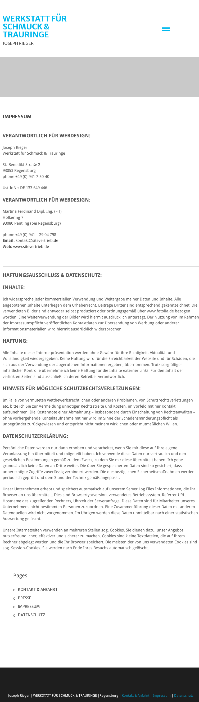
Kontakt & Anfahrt (38, 589)
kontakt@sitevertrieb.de (37, 240)
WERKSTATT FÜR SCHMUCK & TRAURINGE (35, 27)
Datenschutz (31, 615)
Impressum (29, 606)
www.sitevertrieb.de (31, 246)
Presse (24, 598)
